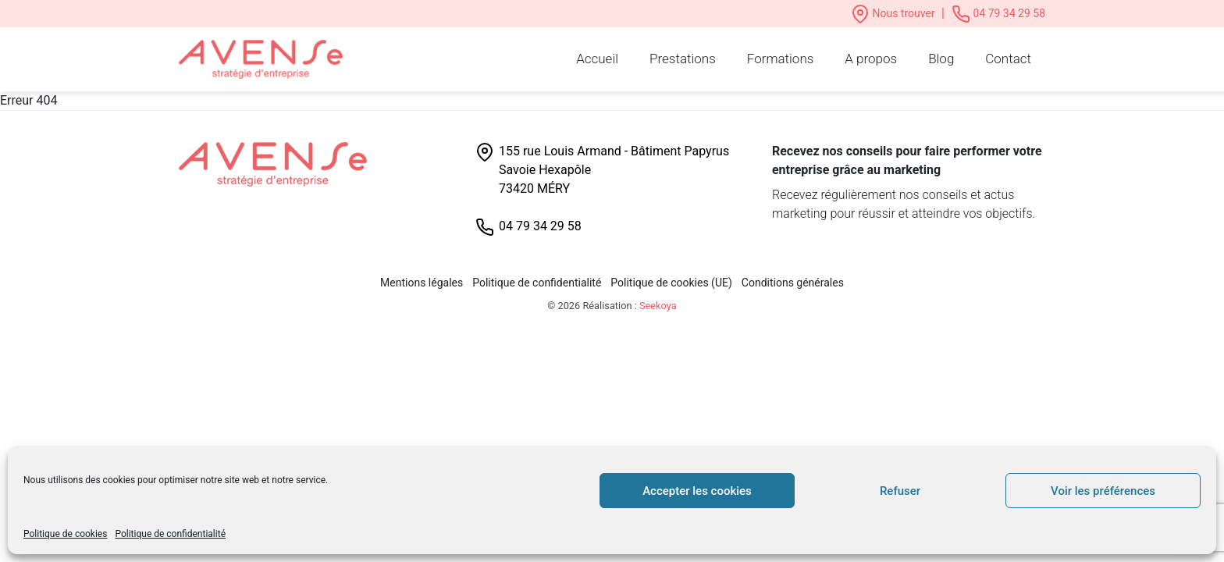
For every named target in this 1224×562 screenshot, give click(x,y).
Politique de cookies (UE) (671, 282)
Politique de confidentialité (170, 533)
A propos (871, 58)
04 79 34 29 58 (998, 13)
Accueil (597, 58)
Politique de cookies (65, 533)
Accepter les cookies (697, 491)
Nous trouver (894, 13)
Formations (780, 58)
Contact (1008, 58)
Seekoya (658, 305)
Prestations (682, 58)
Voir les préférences (1103, 491)
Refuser (900, 491)
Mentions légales (421, 282)
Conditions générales (793, 282)
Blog (941, 58)
